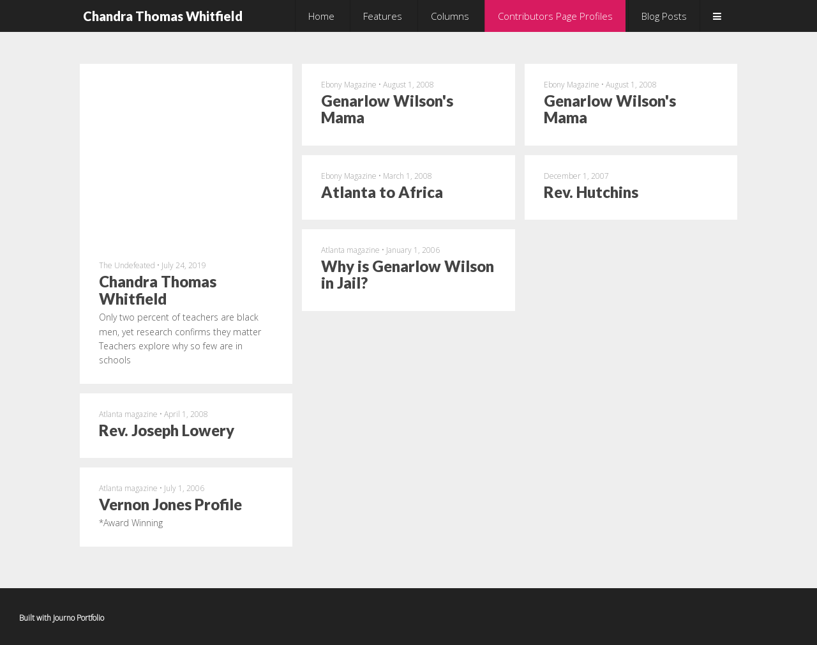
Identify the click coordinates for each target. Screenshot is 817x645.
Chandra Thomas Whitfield (163, 16)
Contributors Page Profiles (555, 16)
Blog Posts (664, 16)
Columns (450, 16)
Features (382, 16)
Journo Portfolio (78, 617)
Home (321, 16)
